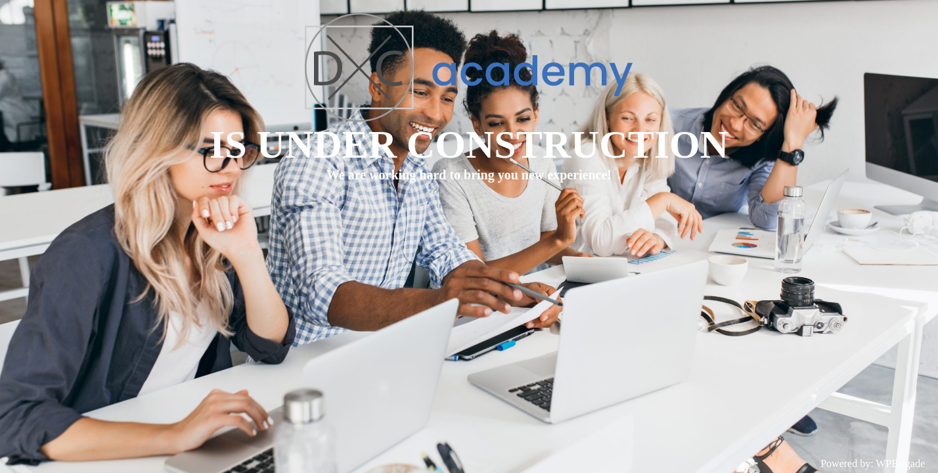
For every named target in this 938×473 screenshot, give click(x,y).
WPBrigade (900, 463)
